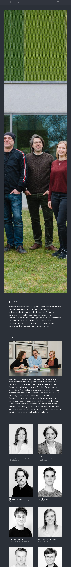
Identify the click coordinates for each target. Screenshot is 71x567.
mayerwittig (16, 2)
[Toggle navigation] (58, 2)
